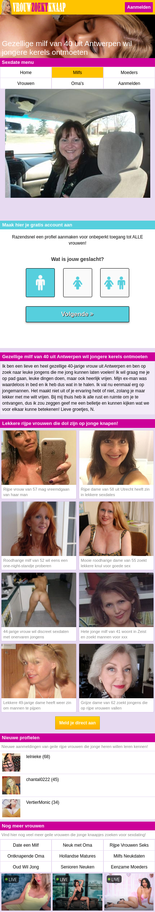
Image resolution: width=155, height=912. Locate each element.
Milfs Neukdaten (129, 856)
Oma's (77, 83)
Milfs (77, 72)
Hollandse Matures (77, 856)
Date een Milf (26, 845)
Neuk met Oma (77, 845)
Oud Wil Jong (26, 867)
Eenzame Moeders (129, 867)
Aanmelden (139, 7)
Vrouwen (25, 83)
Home (26, 72)
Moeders (129, 72)
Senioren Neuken (77, 867)
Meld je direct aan (77, 722)
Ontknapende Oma (25, 856)
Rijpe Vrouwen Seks (129, 845)
